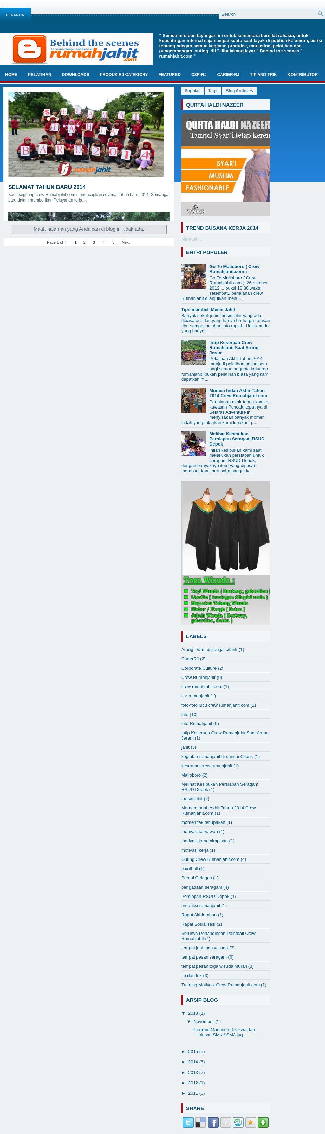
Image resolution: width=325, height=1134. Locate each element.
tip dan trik (191, 975)
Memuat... (191, 239)
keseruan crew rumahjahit (206, 765)
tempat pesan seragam (204, 957)
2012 (193, 1082)
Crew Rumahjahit (198, 677)
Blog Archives (239, 90)
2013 (193, 1072)
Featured (169, 74)
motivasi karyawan (199, 831)
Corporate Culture (199, 668)
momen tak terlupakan (203, 822)
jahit (185, 747)
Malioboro (191, 775)
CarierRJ (190, 658)
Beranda (15, 15)
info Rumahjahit (196, 723)
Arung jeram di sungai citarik (209, 649)
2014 (193, 1061)
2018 (193, 1013)
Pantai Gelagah (196, 877)
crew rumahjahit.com (201, 686)
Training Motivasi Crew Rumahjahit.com (220, 984)
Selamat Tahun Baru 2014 (47, 187)
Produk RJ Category (124, 74)
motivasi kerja (194, 850)
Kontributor (303, 74)
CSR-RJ (199, 74)
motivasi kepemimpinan (204, 840)
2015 (193, 1051)
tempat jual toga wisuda (204, 947)
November (205, 1021)
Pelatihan (39, 74)
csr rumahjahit (195, 695)
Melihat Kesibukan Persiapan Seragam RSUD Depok (236, 439)
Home (11, 74)
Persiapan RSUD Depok (205, 896)
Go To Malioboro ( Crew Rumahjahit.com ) (234, 269)
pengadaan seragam (201, 887)
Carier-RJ (228, 74)
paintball (189, 868)
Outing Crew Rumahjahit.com (210, 859)
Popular (192, 90)
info (184, 714)
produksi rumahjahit (200, 905)
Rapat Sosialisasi (198, 924)
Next (126, 242)
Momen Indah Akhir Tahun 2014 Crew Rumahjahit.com (238, 393)
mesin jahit (192, 798)
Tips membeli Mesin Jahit (208, 309)
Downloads (75, 74)
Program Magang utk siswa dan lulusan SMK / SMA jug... (223, 1032)
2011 (193, 1093)
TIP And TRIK (263, 74)
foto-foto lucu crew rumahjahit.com (215, 705)
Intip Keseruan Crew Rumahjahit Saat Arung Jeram (233, 347)
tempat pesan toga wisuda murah (214, 966)
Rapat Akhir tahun (199, 914)
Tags (213, 90)
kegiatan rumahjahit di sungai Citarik (217, 756)
